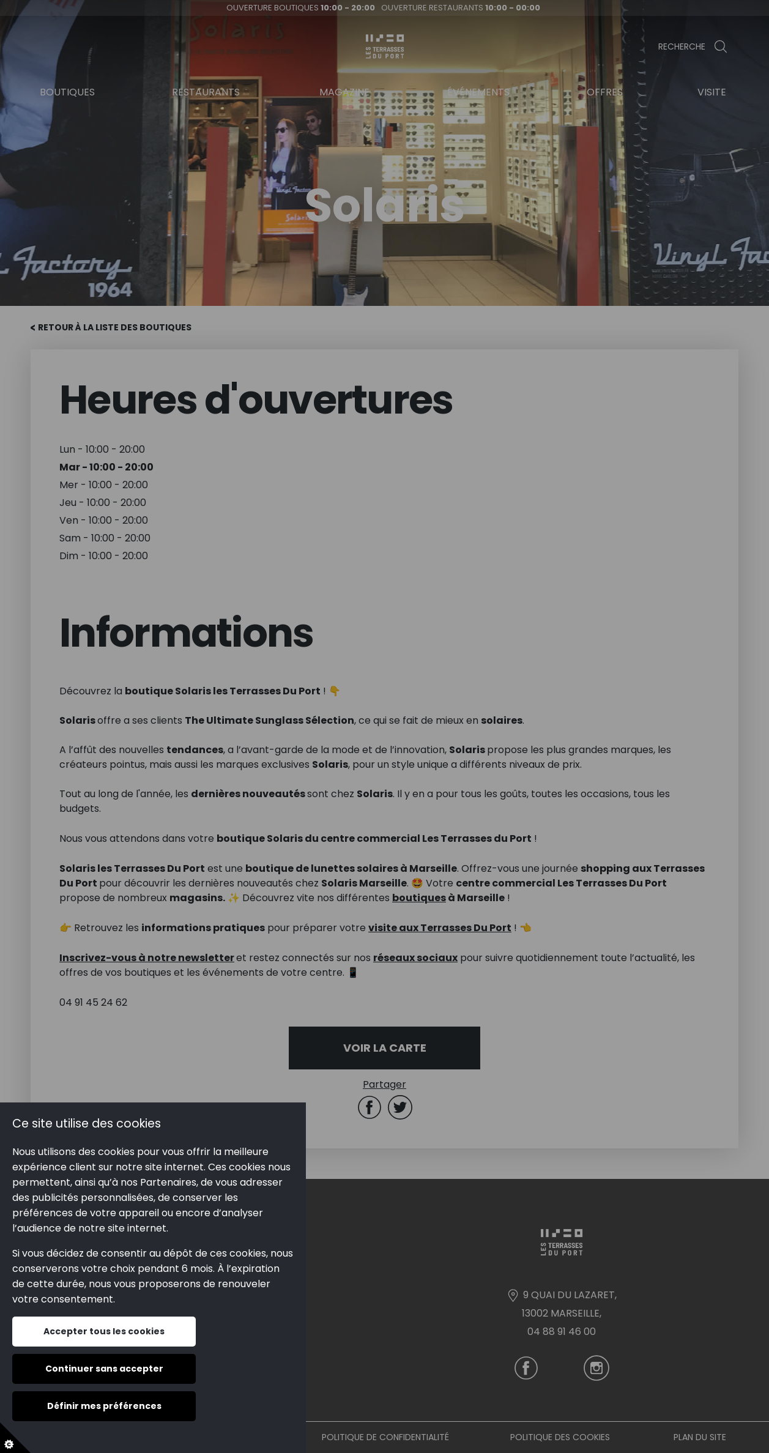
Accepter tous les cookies (104, 1331)
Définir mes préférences (104, 1406)
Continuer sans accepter (104, 1368)
